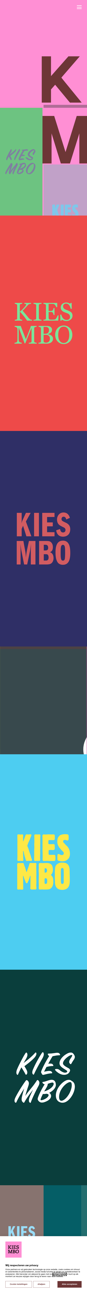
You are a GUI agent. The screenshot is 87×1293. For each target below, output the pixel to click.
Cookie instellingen (18, 1284)
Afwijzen (41, 1284)
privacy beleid (59, 1274)
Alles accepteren (69, 1284)
